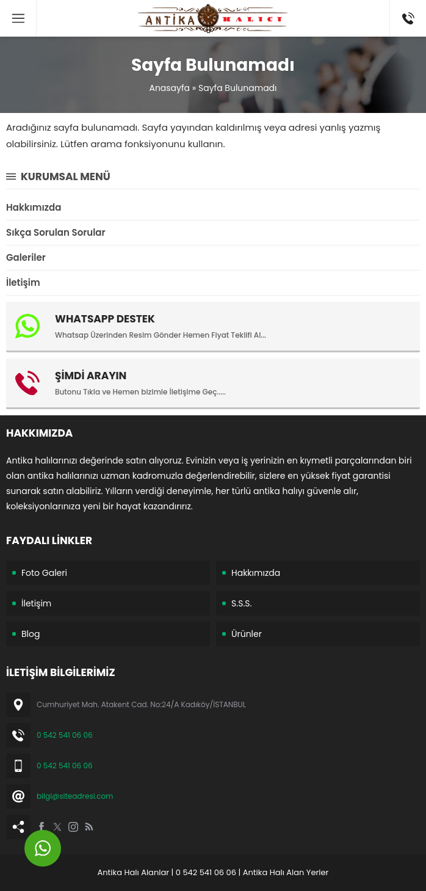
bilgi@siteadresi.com (75, 796)
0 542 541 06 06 (65, 735)
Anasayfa (169, 88)
